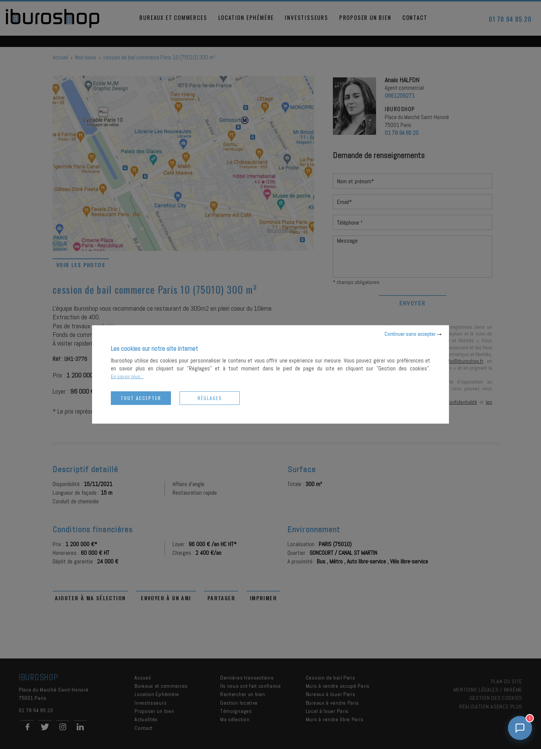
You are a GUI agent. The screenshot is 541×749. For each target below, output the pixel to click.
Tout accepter (141, 398)
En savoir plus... (127, 376)
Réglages (210, 398)
